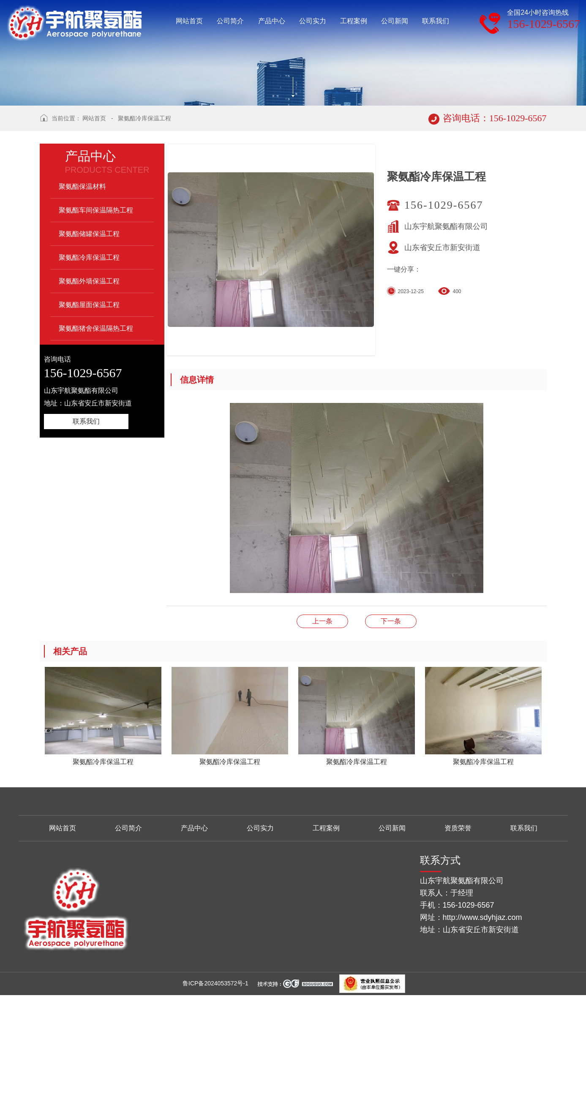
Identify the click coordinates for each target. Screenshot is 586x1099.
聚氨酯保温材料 (82, 292)
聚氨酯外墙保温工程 (89, 386)
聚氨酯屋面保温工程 (89, 410)
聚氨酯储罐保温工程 (89, 339)
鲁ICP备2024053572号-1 (215, 1088)
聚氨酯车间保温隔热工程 (96, 315)
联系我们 (86, 526)
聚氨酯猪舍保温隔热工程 (96, 434)
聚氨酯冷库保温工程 (144, 223)
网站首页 (94, 223)
